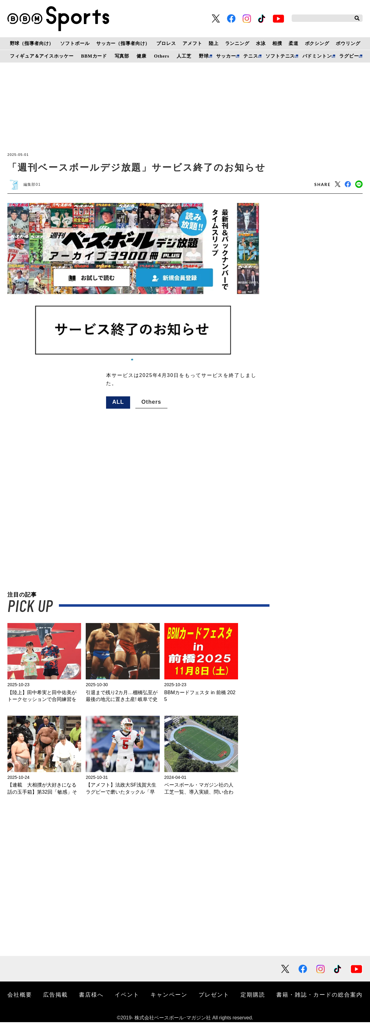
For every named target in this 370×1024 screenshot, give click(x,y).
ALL (118, 404)
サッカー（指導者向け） (123, 43)
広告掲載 (55, 996)
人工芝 (184, 56)
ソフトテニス (280, 56)
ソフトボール (74, 43)
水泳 (261, 43)
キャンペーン (168, 996)
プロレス (166, 43)
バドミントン (317, 56)
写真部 (122, 56)
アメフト (192, 43)
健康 (141, 56)
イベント (127, 996)
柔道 (293, 43)
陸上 (214, 43)
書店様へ (91, 996)
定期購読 (252, 996)
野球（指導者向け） (32, 43)
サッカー (226, 56)
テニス (250, 56)
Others (161, 56)
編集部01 (34, 185)
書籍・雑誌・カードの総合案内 (319, 996)
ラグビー (349, 56)
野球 (204, 56)
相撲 (277, 43)
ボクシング (317, 43)
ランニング (237, 43)
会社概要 (19, 996)
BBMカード (94, 56)
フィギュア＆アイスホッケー (41, 56)
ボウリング (348, 43)
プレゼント (214, 996)
